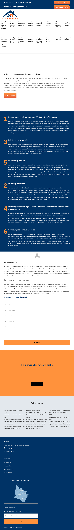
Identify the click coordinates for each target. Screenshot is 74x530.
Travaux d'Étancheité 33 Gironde (21, 23)
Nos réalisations (62, 7)
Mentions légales (8, 466)
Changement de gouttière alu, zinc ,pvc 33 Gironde (40, 40)
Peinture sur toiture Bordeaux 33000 (36, 422)
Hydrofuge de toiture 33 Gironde (12, 40)
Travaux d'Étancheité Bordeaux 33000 (59, 422)
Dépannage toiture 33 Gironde (39, 23)
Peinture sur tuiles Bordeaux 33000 (36, 424)
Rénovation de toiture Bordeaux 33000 (14, 419)
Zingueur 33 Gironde (67, 38)
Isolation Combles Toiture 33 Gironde (21, 40)
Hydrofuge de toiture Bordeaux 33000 (59, 410)
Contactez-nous (62, 3)
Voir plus (37, 384)
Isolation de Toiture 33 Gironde (49, 23)
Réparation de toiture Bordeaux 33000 (59, 424)
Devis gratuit (7, 463)
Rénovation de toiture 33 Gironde (31, 39)
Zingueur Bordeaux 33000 (33, 410)
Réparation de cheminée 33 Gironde (58, 24)
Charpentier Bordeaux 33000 (12, 429)
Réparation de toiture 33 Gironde (30, 23)
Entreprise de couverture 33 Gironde (4, 25)
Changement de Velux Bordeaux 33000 (14, 426)
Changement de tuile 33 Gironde (67, 23)
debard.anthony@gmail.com (15, 6)
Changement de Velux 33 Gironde (49, 39)
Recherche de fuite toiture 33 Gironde (12, 24)
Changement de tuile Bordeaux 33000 (36, 419)
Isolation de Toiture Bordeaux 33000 (36, 412)
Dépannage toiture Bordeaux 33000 (58, 426)
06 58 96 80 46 (25, 2)
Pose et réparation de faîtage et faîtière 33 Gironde (4, 42)
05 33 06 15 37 (12, 2)
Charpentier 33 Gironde (58, 38)
